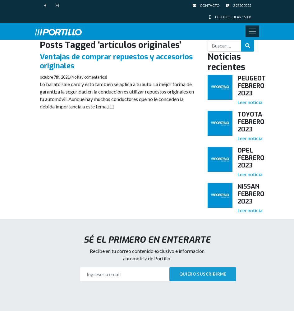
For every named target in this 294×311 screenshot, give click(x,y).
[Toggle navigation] (252, 31)
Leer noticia (249, 102)
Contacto (206, 5)
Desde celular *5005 (230, 17)
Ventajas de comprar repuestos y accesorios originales (116, 61)
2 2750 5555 (238, 5)
